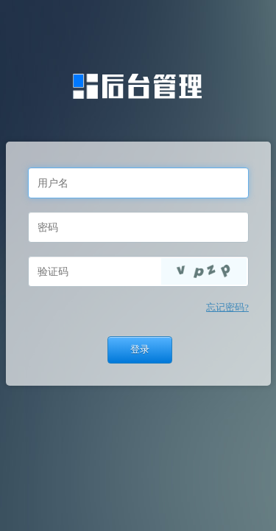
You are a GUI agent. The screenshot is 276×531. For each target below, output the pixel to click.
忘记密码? (227, 307)
